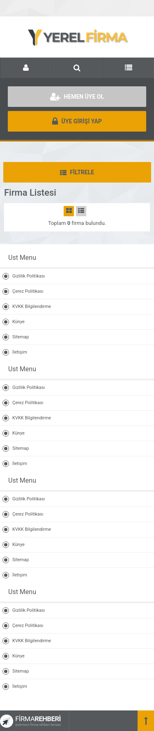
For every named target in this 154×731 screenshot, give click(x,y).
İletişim (19, 352)
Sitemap (20, 337)
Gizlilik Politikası (28, 276)
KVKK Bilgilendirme (31, 306)
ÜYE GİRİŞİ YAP (77, 121)
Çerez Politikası (27, 291)
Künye (18, 321)
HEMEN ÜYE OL (77, 96)
